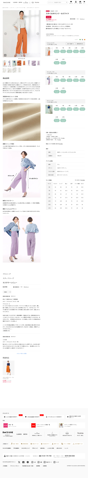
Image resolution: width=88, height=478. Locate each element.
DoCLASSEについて (26, 448)
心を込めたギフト (45, 443)
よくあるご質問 (51, 448)
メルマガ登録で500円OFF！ (13, 416)
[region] (44, 2)
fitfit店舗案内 (16, 448)
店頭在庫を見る (80, 43)
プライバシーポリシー (14, 465)
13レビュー (26, 287)
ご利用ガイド (5, 443)
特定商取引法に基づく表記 (27, 465)
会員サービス (55, 443)
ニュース (66, 448)
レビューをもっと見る (22, 353)
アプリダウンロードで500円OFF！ (54, 417)
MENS (20, 2)
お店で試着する (70, 43)
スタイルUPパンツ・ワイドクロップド (8, 378)
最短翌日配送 (24, 443)
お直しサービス (35, 443)
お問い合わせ (59, 448)
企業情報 (45, 465)
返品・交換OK (15, 444)
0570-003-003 (70, 456)
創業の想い (42, 448)
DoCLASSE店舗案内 (7, 448)
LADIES (15, 2)
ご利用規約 (5, 465)
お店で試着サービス (78, 443)
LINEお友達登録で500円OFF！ (34, 416)
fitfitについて (35, 448)
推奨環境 (38, 465)
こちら (63, 138)
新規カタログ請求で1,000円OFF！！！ (74, 417)
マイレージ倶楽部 (65, 444)
